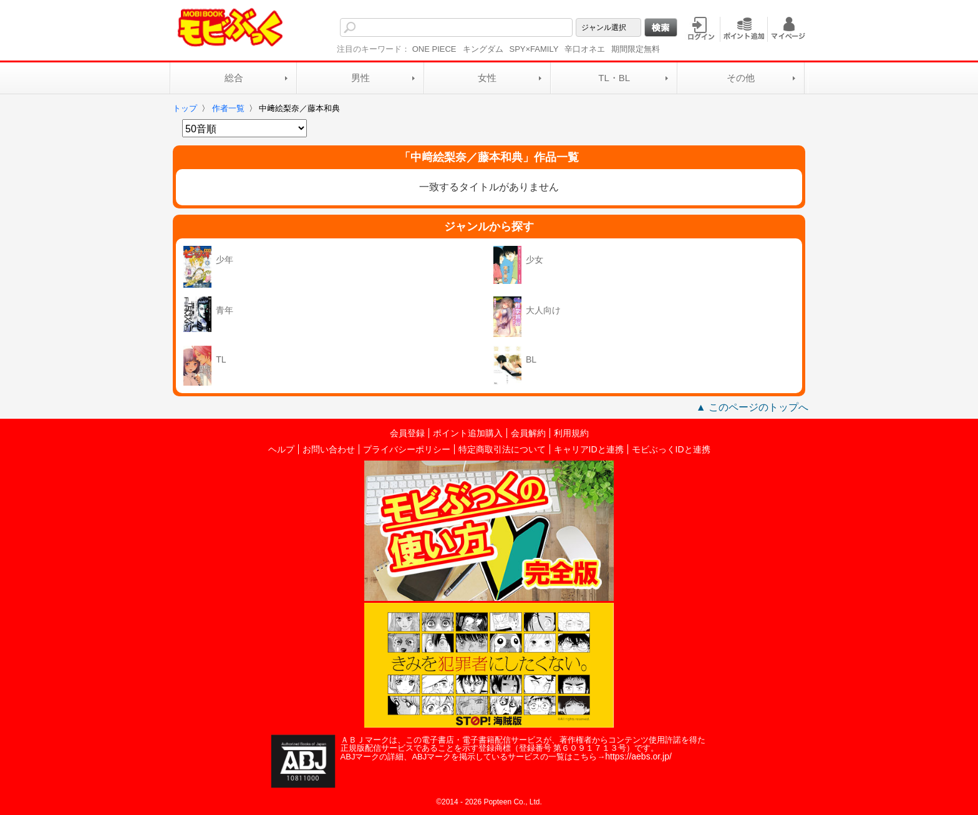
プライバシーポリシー (406, 449)
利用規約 (571, 433)
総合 (234, 77)
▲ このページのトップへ (752, 407)
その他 (741, 77)
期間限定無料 (635, 49)
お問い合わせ (329, 449)
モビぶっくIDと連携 (671, 449)
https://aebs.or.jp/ (638, 756)
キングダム (483, 49)
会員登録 (407, 433)
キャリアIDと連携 (589, 449)
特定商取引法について (502, 449)
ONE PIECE (434, 49)
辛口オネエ (584, 49)
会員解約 (528, 433)
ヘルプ (281, 449)
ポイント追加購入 (468, 433)
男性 (360, 77)
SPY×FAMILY (534, 49)
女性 (487, 77)
